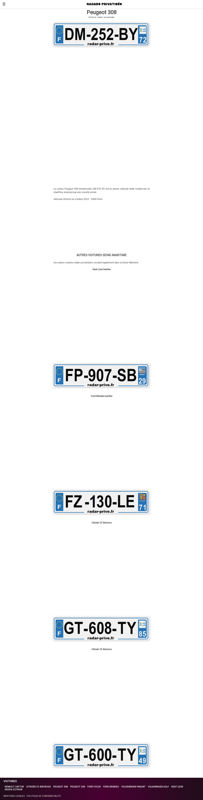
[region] (101, 72)
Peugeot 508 (77, 787)
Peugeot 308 (60, 787)
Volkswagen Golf (158, 787)
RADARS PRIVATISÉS (104, 4)
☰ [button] (4, 4)
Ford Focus (94, 787)
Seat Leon (177, 787)
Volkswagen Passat (133, 787)
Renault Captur (14, 787)
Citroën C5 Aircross (38, 787)
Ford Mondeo (111, 787)
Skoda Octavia (13, 789)
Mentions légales (14, 796)
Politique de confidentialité (44, 796)
